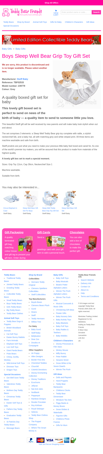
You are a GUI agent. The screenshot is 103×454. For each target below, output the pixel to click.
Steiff (33, 315)
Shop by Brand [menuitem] (23, 22)
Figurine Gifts (61, 416)
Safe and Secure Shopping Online (51, 444)
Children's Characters (63, 341)
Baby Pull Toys (62, 326)
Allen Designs (37, 356)
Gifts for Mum (61, 425)
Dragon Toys (12, 370)
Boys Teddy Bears (14, 303)
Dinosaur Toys (12, 366)
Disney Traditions (38, 379)
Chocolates (77, 232)
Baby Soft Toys (62, 278)
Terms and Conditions (90, 296)
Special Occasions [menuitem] (11, 26)
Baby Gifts (7, 49)
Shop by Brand (35, 275)
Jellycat (34, 386)
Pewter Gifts (61, 313)
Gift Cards (43, 232)
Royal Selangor (37, 409)
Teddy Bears (9, 275)
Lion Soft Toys (12, 347)
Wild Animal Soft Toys (16, 363)
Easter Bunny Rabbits (16, 337)
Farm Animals (12, 340)
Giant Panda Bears (14, 350)
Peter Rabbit (61, 357)
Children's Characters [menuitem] (74, 22)
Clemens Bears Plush (40, 305)
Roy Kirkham (36, 405)
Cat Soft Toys (12, 334)
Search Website (87, 280)
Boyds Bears (36, 302)
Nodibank (35, 392)
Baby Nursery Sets (64, 316)
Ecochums (35, 382)
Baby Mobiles (61, 336)
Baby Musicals (62, 281)
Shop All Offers (51, 3)
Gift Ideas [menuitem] (90, 22)
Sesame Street (62, 360)
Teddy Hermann (38, 318)
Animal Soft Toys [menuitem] (40, 22)
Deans (34, 312)
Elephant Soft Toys (14, 344)
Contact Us (85, 287)
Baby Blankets (62, 323)
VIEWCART (55, 13)
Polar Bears (11, 354)
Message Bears (13, 428)
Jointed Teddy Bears (15, 284)
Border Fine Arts (38, 360)
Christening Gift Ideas (65, 310)
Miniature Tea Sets (64, 400)
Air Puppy (35, 353)
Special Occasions (12, 374)
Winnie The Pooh (63, 369)
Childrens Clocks (63, 390)
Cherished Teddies (39, 363)
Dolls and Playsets (63, 377)
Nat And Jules (37, 389)
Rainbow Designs (38, 399)
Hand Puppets (62, 381)
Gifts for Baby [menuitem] (56, 22)
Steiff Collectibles (38, 294)
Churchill (35, 366)
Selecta (34, 412)
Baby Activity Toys (63, 320)
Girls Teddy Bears (14, 307)
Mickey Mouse (62, 350)
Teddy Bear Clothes (15, 313)
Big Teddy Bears (13, 310)
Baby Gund (36, 329)
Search (96, 12)
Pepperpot (35, 395)
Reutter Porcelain (38, 402)
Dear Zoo (35, 339)
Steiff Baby (22, 79)
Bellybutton (36, 336)
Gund (33, 309)
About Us (85, 290)
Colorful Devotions (39, 370)
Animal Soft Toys (11, 318)
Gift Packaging (14, 232)
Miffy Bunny (61, 353)
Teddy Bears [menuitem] (8, 22)
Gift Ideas (58, 374)
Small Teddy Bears (14, 300)
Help (83, 293)
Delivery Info (86, 283)
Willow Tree (36, 322)
